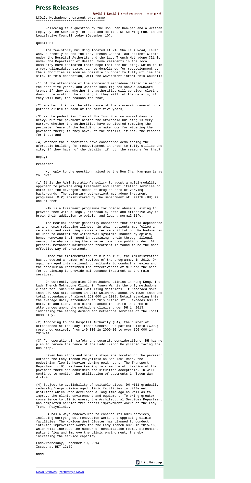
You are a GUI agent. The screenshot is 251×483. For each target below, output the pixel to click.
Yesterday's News (71, 472)
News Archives (46, 472)
